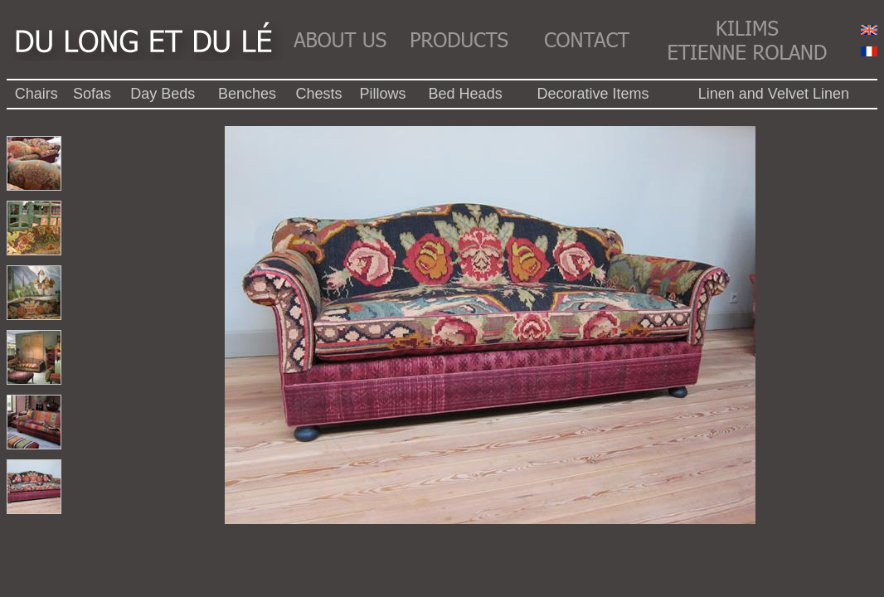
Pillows (382, 93)
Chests (319, 93)
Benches (247, 93)
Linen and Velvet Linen (773, 93)
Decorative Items (592, 93)
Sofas (92, 93)
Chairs (36, 93)
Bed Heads (466, 93)
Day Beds (162, 93)
